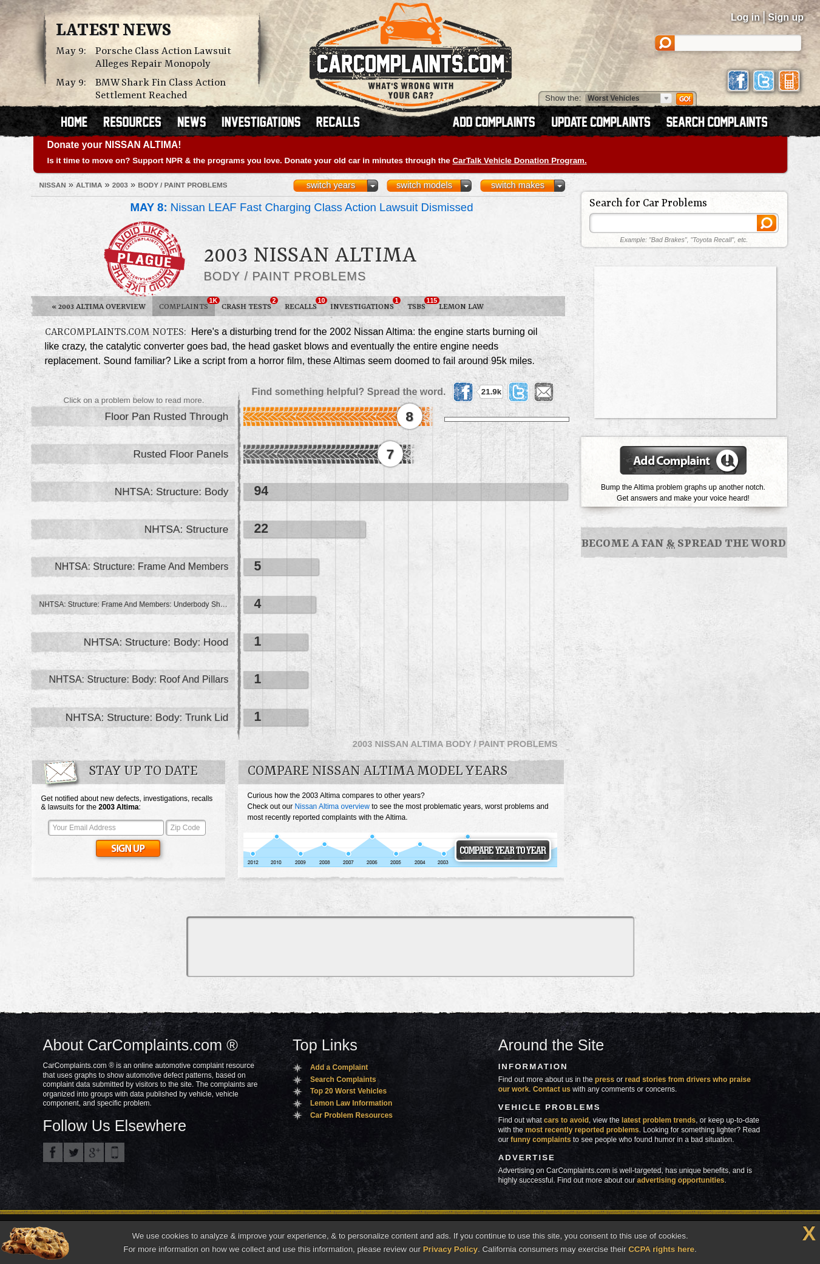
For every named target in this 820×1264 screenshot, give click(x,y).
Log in (745, 17)
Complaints (187, 304)
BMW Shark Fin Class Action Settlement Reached (160, 89)
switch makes (517, 185)
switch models (424, 185)
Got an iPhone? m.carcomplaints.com (114, 1152)
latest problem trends (659, 1120)
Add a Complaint (339, 1067)
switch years (331, 185)
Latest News (113, 31)
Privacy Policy (450, 1249)
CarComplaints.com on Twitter (73, 1152)
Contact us (552, 1089)
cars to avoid (566, 1120)
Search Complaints (343, 1079)
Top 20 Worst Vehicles (348, 1091)
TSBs (419, 304)
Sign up (786, 17)
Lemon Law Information (351, 1103)
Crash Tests (250, 304)
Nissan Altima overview (332, 806)
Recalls (304, 304)
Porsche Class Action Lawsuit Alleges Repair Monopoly (163, 58)
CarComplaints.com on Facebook (53, 1152)
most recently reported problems (582, 1130)
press (604, 1079)
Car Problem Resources (351, 1115)
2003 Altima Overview (99, 306)
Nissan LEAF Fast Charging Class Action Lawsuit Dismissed (301, 207)
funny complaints (540, 1139)
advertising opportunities (680, 1180)
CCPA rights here (661, 1249)
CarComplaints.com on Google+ (94, 1152)
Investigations (365, 304)
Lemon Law (461, 306)
